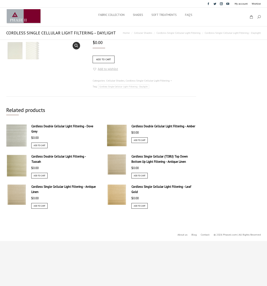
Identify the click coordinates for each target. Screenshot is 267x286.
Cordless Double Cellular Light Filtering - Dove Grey (62, 174)
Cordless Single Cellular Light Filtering (148, 80)
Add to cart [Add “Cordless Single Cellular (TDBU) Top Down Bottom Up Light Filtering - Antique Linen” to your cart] (139, 220)
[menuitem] (241, 4)
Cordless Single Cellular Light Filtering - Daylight (123, 86)
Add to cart (103, 59)
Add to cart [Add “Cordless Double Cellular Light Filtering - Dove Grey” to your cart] (39, 190)
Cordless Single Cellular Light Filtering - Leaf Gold (161, 234)
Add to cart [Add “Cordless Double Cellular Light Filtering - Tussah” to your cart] (39, 220)
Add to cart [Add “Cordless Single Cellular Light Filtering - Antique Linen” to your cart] (39, 251)
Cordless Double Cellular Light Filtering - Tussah (58, 204)
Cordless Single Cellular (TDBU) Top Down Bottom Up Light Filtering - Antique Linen (159, 204)
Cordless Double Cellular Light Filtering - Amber (163, 171)
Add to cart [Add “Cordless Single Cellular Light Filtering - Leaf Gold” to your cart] (139, 251)
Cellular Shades (115, 80)
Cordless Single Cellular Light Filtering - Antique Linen (63, 234)
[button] (105, 69)
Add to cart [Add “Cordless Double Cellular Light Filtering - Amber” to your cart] (139, 185)
